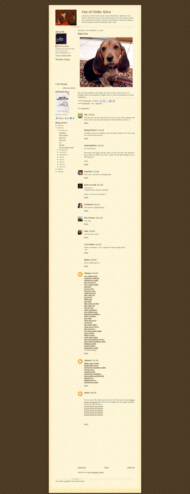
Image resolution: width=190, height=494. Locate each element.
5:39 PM (92, 231)
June (61, 159)
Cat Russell (88, 204)
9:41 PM (98, 244)
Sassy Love (62, 140)
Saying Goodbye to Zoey (66, 147)
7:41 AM (101, 130)
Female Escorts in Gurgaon (93, 415)
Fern (92, 103)
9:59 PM (93, 260)
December (63, 130)
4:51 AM (95, 360)
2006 (59, 171)
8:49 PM (95, 273)
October (62, 152)
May (61, 162)
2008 (59, 169)
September (63, 154)
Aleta (86, 231)
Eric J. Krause (89, 218)
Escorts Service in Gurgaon (93, 406)
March (62, 167)
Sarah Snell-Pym (90, 145)
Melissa (87, 260)
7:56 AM (100, 145)
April (61, 164)
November (63, 150)
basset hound (86, 103)
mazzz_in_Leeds (90, 185)
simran (86, 392)
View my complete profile (63, 55)
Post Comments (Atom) (95, 472)
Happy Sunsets (63, 135)
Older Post (131, 467)
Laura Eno (88, 171)
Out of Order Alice (96, 12)
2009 (59, 128)
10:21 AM (99, 218)
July (61, 157)
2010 (59, 125)
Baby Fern (62, 137)
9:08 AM (93, 392)
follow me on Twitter (69, 88)
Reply (86, 123)
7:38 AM (91, 114)
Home (106, 467)
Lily (60, 142)
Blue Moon (62, 132)
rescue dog (99, 103)
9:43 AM (96, 204)
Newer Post (82, 467)
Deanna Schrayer (90, 130)
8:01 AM (100, 185)
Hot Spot (61, 145)
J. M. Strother (89, 244)
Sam (85, 114)
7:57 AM (96, 171)
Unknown (87, 273)
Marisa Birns (63, 46)
